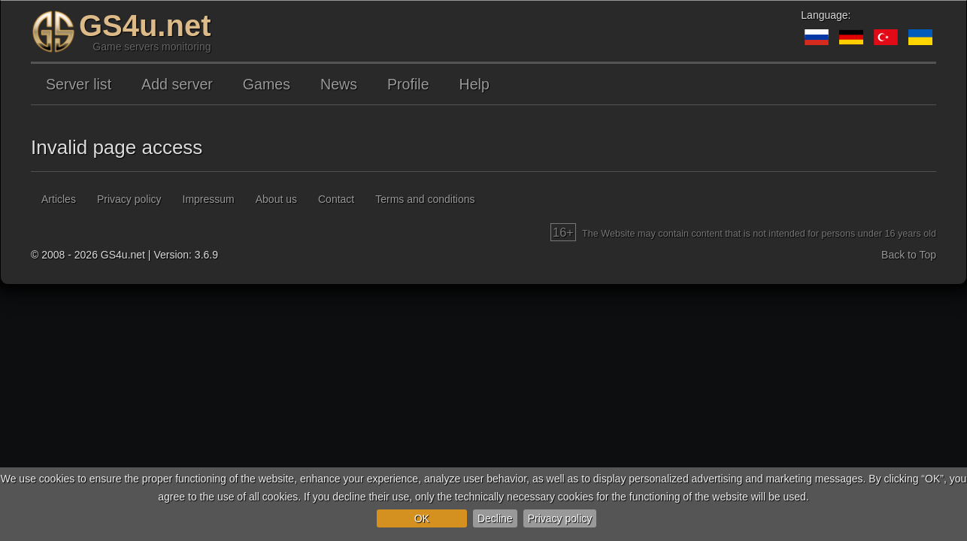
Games (266, 84)
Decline (495, 518)
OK (421, 518)
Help (474, 84)
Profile (408, 84)
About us (276, 199)
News (338, 84)
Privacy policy (560, 518)
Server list (78, 84)
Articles (58, 199)
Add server (177, 84)
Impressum (209, 199)
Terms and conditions (424, 199)
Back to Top (908, 255)
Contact (336, 199)
